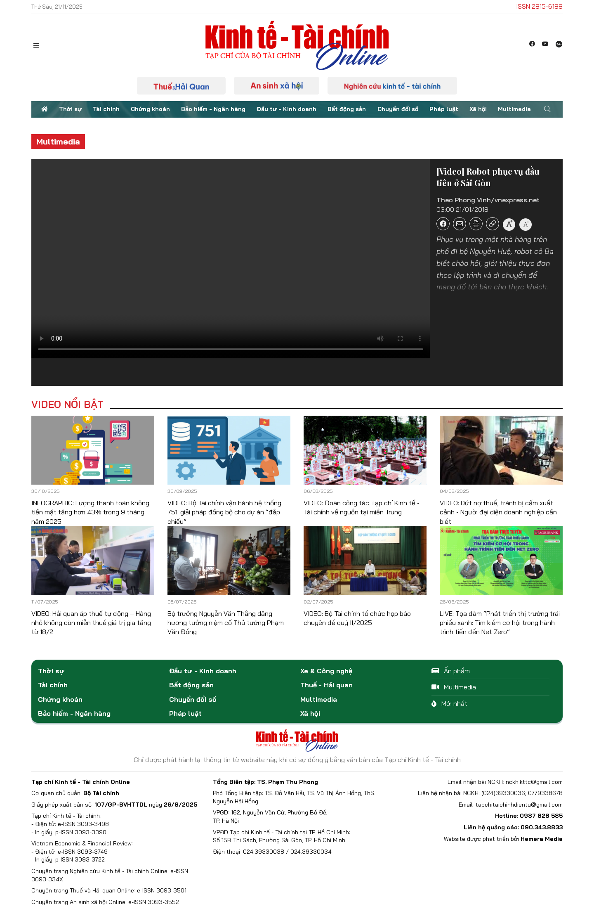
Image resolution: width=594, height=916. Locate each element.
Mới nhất (449, 703)
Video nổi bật (67, 404)
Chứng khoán (150, 109)
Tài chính (106, 109)
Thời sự (70, 109)
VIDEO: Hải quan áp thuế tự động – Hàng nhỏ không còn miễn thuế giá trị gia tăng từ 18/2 (91, 622)
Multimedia (514, 109)
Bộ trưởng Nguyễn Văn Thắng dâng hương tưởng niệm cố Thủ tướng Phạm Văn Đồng (225, 622)
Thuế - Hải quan (326, 685)
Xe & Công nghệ (326, 671)
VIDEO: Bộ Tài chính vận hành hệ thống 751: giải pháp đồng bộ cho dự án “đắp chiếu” (224, 512)
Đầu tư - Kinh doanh (286, 109)
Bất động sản (347, 109)
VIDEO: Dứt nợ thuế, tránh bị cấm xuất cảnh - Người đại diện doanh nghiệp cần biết (498, 512)
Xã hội (478, 109)
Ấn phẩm (450, 671)
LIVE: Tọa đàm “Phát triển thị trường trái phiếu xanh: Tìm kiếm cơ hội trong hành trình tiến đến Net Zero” (500, 622)
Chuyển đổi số (397, 109)
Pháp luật (443, 109)
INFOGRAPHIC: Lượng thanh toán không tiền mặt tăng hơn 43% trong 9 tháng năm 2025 (90, 512)
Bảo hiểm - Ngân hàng (213, 109)
